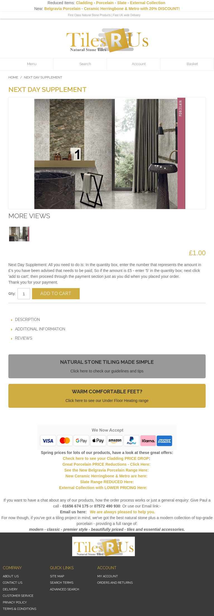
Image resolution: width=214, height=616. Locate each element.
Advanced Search (64, 589)
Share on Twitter (40, 309)
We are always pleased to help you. (122, 512)
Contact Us (12, 583)
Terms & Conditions (19, 609)
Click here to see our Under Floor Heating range (107, 400)
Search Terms (61, 583)
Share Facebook (29, 309)
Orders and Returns (115, 583)
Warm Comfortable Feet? (107, 391)
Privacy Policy (15, 602)
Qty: (12, 293)
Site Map (57, 576)
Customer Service (18, 596)
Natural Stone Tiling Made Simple (107, 362)
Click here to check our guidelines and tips (107, 371)
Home (13, 77)
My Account (107, 576)
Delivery (10, 589)
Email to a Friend (18, 309)
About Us (11, 576)
